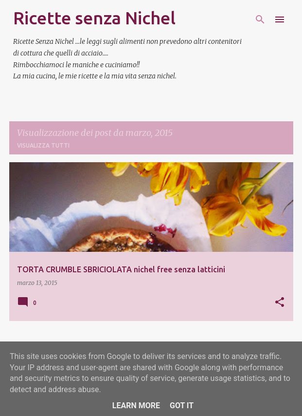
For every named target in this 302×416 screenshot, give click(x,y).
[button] (279, 302)
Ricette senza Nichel (94, 18)
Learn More (136, 405)
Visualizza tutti (43, 145)
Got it (182, 405)
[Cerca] (260, 19)
